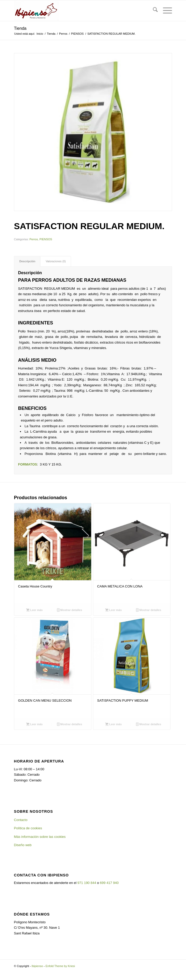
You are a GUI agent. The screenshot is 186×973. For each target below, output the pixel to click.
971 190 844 (86, 883)
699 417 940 (109, 883)
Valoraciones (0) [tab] (56, 261)
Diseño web (23, 845)
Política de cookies (28, 828)
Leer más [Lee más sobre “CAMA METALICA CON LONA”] (113, 610)
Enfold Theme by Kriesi (60, 966)
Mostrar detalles (69, 610)
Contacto (20, 820)
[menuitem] (153, 10)
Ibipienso (37, 966)
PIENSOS (45, 239)
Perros (34, 239)
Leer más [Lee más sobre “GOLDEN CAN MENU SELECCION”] (34, 725)
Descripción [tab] (27, 261)
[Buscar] (153, 10)
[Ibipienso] (77, 10)
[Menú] (165, 10)
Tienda (20, 28)
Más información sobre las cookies (40, 837)
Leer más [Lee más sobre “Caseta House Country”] (34, 610)
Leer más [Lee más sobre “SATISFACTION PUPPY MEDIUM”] (113, 725)
